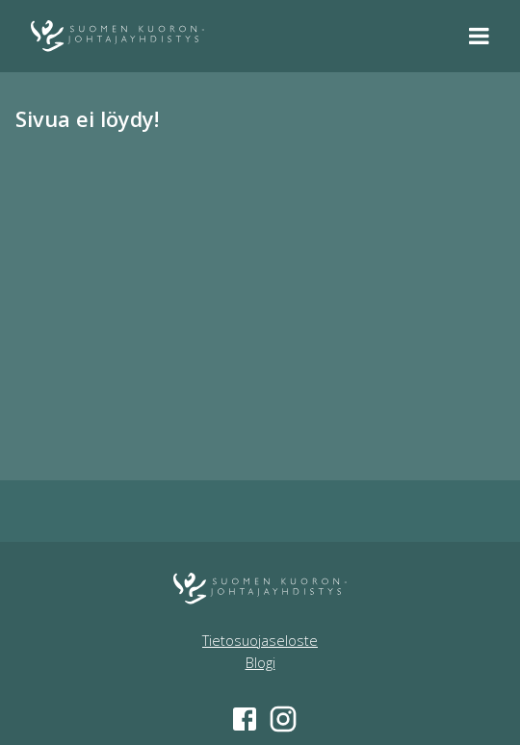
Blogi (260, 663)
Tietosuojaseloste (260, 640)
